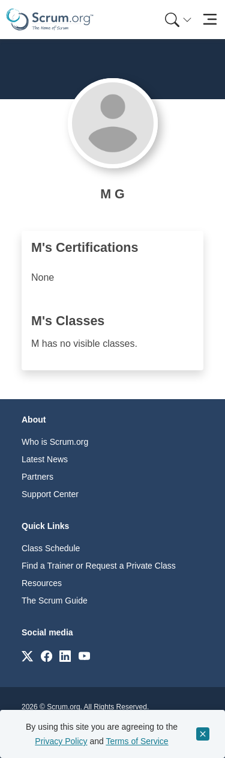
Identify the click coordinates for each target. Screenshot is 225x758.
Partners (37, 476)
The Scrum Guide (55, 600)
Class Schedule (51, 548)
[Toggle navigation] (209, 19)
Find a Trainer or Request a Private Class (99, 565)
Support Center (50, 494)
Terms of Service (137, 741)
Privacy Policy (61, 741)
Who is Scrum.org (55, 442)
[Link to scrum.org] (27, 655)
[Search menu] (178, 19)
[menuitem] (177, 19)
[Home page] (50, 19)
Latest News (45, 459)
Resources (42, 583)
